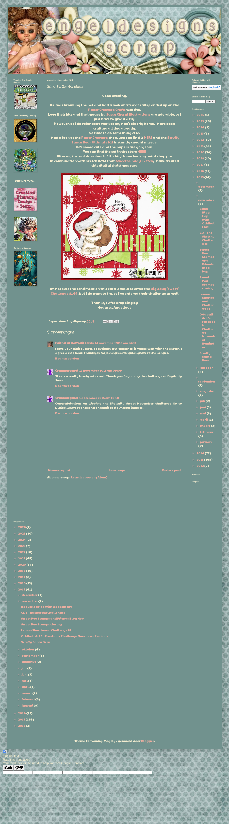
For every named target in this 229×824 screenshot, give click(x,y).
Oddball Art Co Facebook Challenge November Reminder (208, 330)
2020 (201, 152)
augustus (207, 391)
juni (203, 407)
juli (203, 401)
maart (205, 426)
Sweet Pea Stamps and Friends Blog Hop (207, 260)
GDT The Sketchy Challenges (207, 238)
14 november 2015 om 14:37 (115, 343)
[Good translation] (8, 768)
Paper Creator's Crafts (107, 109)
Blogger (147, 741)
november (206, 200)
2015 (200, 177)
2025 (200, 121)
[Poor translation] (19, 768)
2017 (200, 164)
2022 (200, 139)
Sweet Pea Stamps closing (207, 282)
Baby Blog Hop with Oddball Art (207, 217)
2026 (201, 115)
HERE (148, 137)
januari (206, 442)
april (204, 419)
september (206, 381)
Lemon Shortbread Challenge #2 (207, 301)
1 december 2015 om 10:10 (99, 398)
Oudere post (171, 470)
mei (203, 413)
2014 (201, 453)
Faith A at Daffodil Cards (74, 343)
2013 (200, 459)
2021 (200, 146)
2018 (201, 158)
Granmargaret (66, 370)
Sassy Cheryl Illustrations (128, 114)
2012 (200, 465)
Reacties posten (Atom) (89, 477)
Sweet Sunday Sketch (134, 160)
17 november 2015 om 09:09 (100, 370)
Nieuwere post (59, 470)
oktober (206, 367)
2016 (201, 171)
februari (206, 432)
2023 (200, 133)
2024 (201, 127)
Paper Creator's (94, 137)
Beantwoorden (67, 358)
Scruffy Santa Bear (206, 356)
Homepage (116, 470)
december (206, 186)
